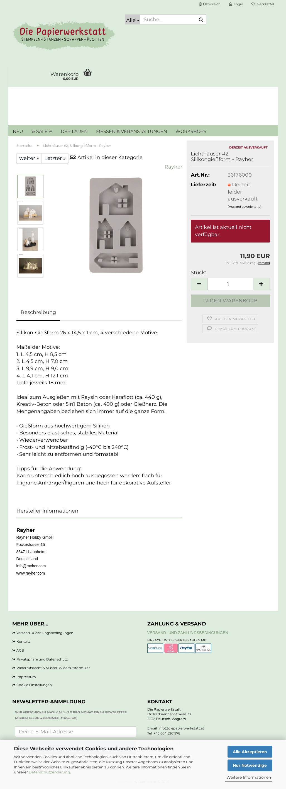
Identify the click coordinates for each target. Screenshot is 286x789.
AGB (20, 650)
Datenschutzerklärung (49, 772)
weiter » (29, 158)
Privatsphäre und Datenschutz (42, 659)
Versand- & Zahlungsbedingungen (44, 633)
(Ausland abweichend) (244, 207)
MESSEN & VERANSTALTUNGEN (131, 131)
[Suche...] (132, 19)
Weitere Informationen (248, 777)
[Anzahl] (230, 284)
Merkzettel (262, 4)
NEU (18, 131)
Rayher (173, 167)
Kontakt (23, 641)
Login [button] (236, 4)
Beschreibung (38, 312)
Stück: (198, 272)
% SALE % (41, 131)
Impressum (26, 677)
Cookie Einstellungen (34, 685)
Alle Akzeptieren (250, 751)
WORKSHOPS (190, 131)
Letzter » (55, 158)
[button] (210, 4)
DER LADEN (74, 131)
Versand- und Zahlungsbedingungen (187, 632)
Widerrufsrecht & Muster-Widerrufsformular (53, 668)
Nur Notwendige (250, 765)
